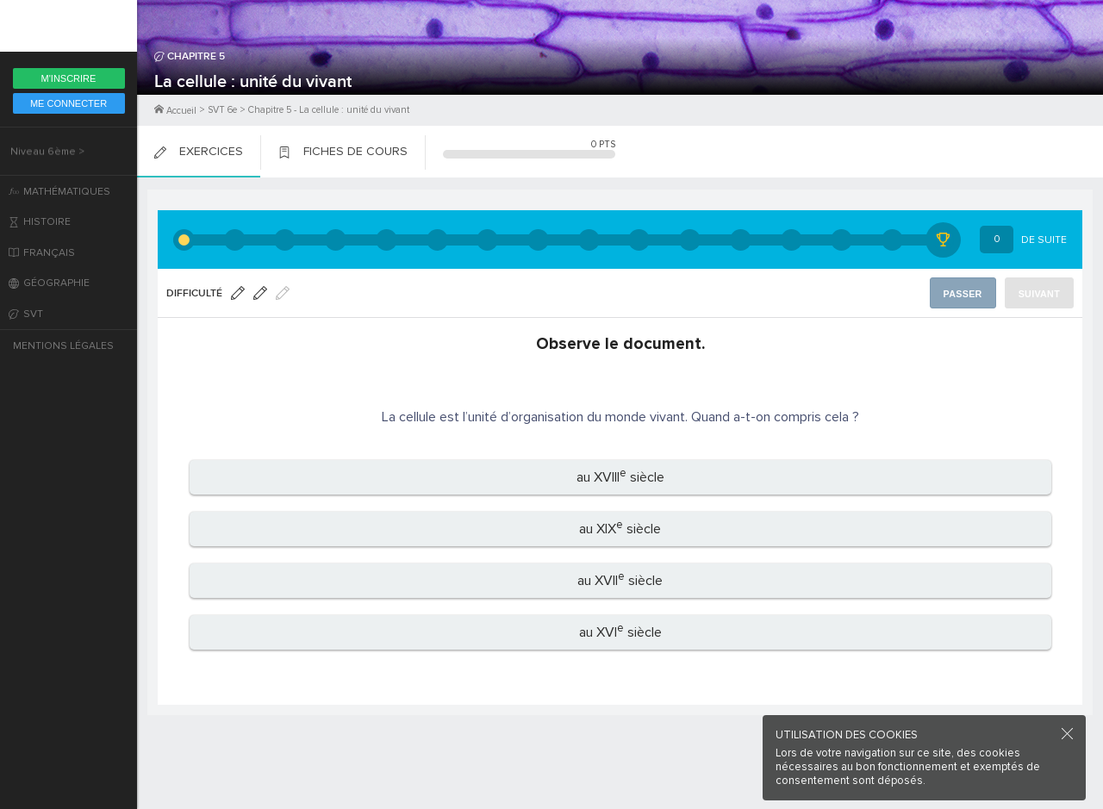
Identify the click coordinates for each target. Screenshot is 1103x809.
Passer (966, 293)
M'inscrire (69, 78)
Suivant (1040, 293)
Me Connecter (68, 103)
